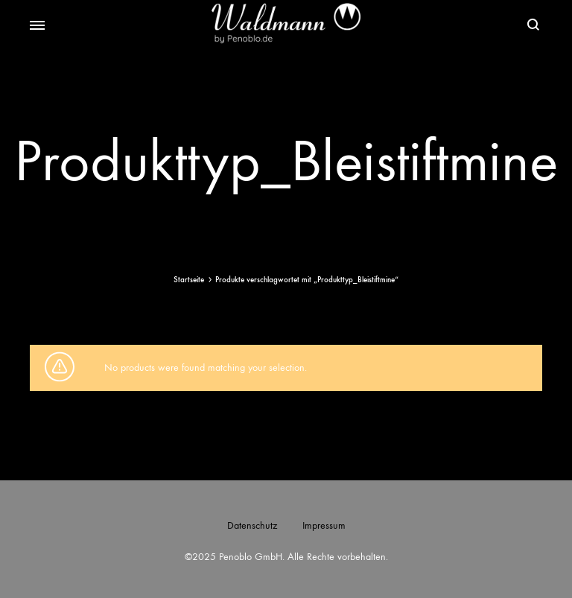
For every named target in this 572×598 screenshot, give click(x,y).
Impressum (324, 525)
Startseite (189, 279)
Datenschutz (252, 525)
